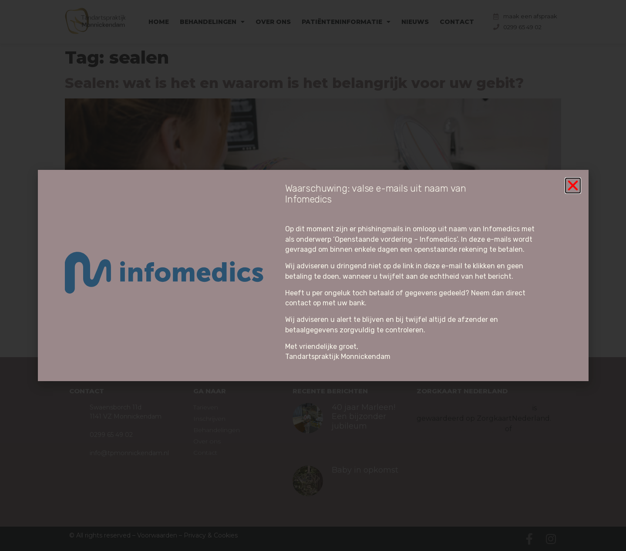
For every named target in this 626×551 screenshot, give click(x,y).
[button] (573, 186)
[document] (313, 275)
